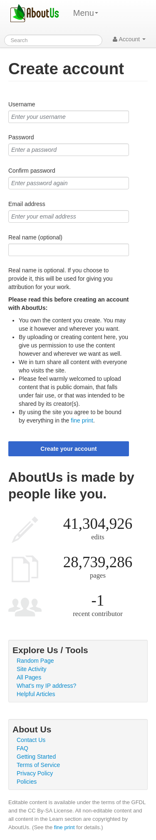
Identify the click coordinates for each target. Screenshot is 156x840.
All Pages (29, 677)
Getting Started (36, 756)
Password (21, 137)
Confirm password (31, 170)
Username (21, 104)
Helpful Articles (36, 694)
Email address (26, 204)
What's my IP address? (46, 685)
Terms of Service (38, 765)
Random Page (35, 660)
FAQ (22, 748)
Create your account (68, 448)
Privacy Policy (35, 773)
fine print (82, 420)
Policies (27, 781)
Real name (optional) (35, 237)
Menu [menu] (85, 13)
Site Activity (32, 669)
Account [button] (129, 39)
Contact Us (31, 740)
